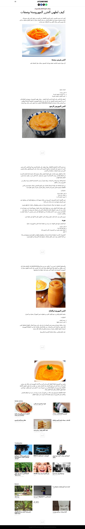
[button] (15, 1)
